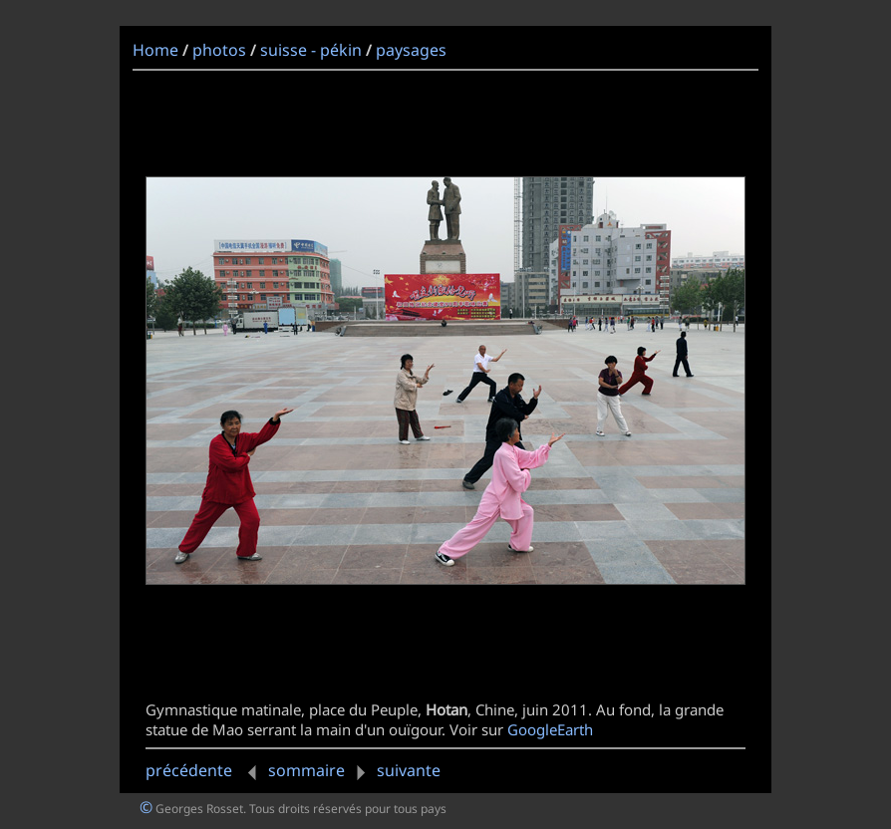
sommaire (306, 770)
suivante (395, 770)
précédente (205, 770)
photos (219, 50)
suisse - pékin (311, 50)
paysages (411, 50)
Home (155, 50)
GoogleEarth (550, 729)
